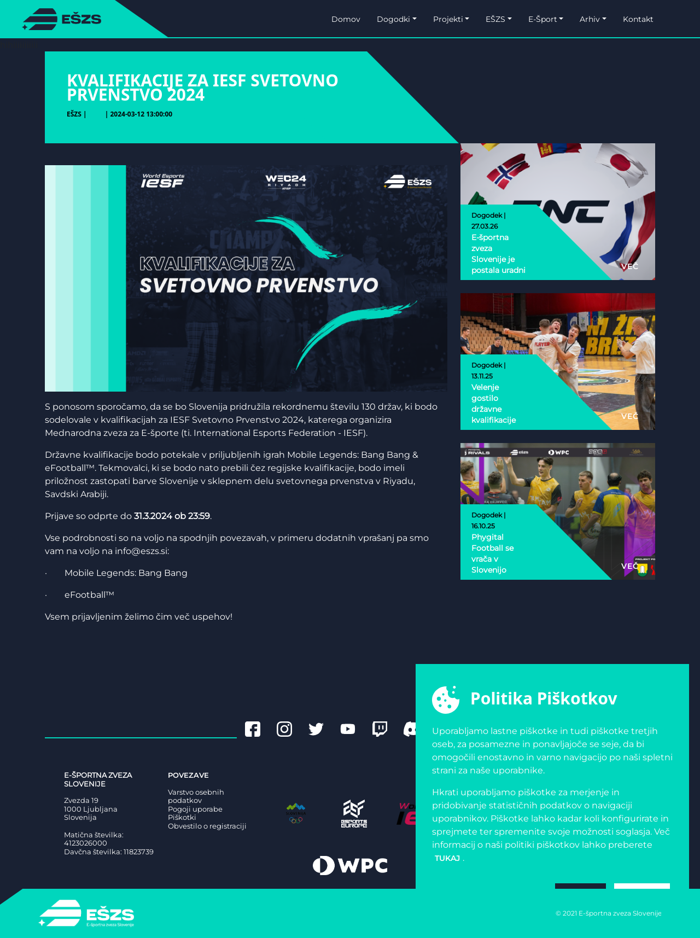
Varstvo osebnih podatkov (196, 796)
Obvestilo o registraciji (207, 826)
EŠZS (495, 19)
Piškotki (182, 817)
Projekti (448, 19)
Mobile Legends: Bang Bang (126, 573)
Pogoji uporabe (195, 809)
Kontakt (638, 19)
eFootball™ (89, 595)
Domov (345, 19)
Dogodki (393, 19)
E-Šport (542, 19)
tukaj (447, 858)
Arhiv (590, 19)
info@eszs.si (141, 551)
